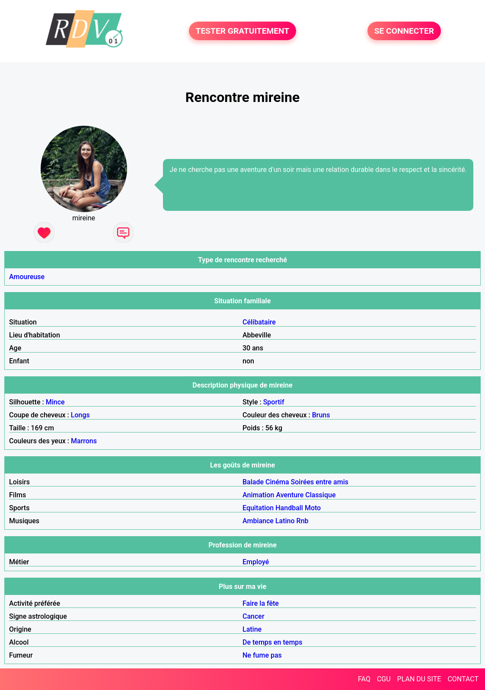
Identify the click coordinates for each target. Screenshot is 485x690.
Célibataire (259, 322)
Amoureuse (27, 277)
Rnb (303, 521)
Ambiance (258, 521)
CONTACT (463, 679)
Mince (55, 402)
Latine (252, 629)
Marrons (84, 441)
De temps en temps (272, 642)
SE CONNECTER (404, 31)
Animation (258, 495)
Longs (80, 415)
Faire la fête (260, 603)
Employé (255, 562)
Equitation (258, 508)
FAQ (364, 679)
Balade (253, 482)
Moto (313, 508)
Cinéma (277, 482)
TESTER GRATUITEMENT (243, 31)
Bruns (321, 415)
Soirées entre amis (319, 482)
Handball (289, 508)
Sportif (273, 402)
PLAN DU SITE (419, 679)
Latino (285, 521)
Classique (320, 495)
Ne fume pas (262, 655)
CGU (384, 679)
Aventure (289, 495)
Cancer (253, 616)
